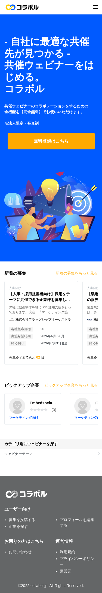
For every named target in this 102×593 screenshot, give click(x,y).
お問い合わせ (20, 552)
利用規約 (67, 552)
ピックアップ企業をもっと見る (71, 385)
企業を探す (18, 526)
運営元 (65, 571)
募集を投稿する (22, 519)
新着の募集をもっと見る (77, 273)
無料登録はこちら (51, 141)
